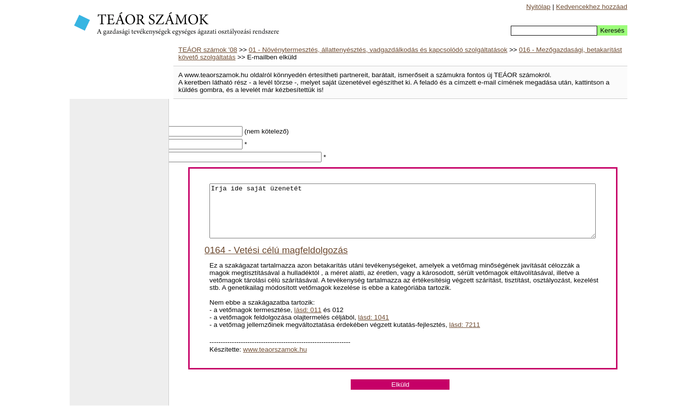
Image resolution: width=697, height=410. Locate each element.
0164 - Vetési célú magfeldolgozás (276, 260)
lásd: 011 (308, 320)
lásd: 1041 (373, 327)
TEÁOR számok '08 (207, 49)
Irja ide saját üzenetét (402, 216)
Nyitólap (538, 6)
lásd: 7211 (464, 335)
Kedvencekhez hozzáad (591, 6)
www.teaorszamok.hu (275, 360)
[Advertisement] (119, 257)
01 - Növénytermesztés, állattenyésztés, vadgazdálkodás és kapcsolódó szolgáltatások (377, 49)
